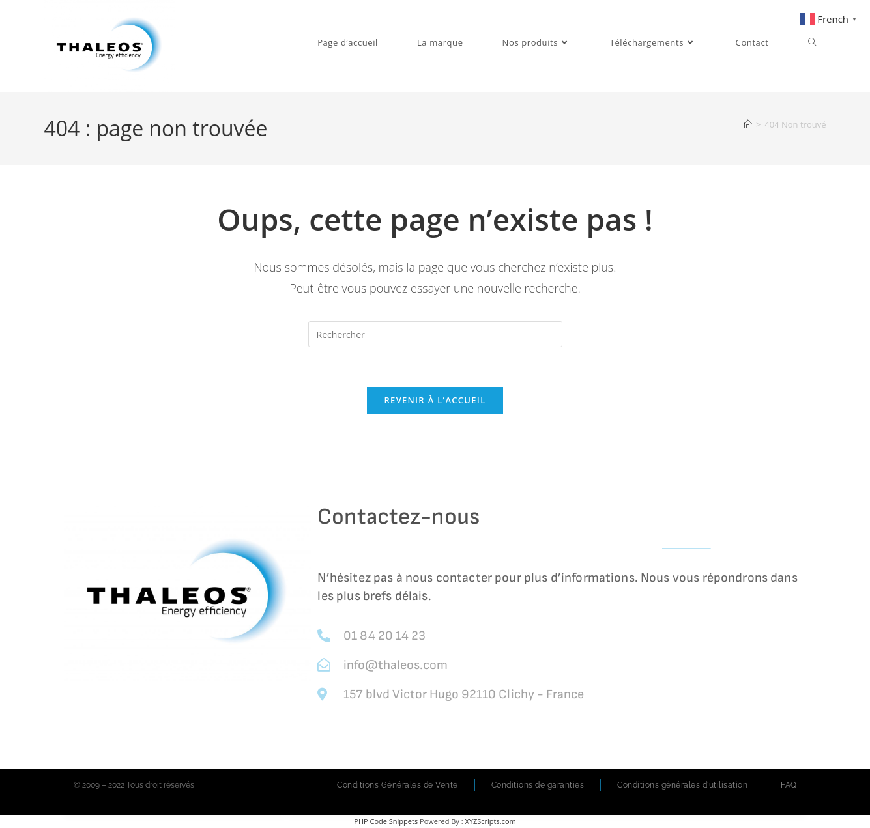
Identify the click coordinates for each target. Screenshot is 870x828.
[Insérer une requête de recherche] (435, 334)
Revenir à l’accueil (435, 400)
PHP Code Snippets (386, 821)
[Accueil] (748, 124)
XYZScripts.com (490, 821)
